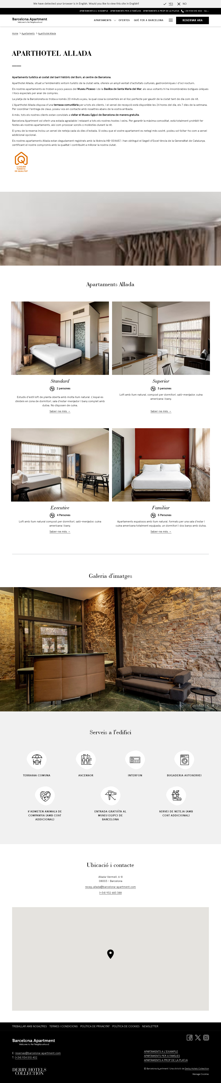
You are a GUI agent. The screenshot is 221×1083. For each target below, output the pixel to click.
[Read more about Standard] (60, 338)
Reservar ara (192, 20)
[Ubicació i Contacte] (149, 20)
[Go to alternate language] (168, 4)
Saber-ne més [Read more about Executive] (59, 532)
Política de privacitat (95, 1026)
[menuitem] (30, 1026)
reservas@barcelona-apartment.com (38, 1053)
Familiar (161, 508)
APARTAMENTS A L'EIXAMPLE (161, 1052)
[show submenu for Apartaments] (82, 20)
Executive (60, 508)
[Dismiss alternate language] (182, 4)
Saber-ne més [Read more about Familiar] (160, 532)
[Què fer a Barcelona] (116, 20)
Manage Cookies (201, 1074)
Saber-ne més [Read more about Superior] (160, 411)
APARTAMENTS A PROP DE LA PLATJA (166, 1060)
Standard (60, 381)
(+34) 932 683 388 (110, 893)
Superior (161, 381)
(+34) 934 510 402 (26, 1057)
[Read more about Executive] (60, 465)
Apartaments (28, 34)
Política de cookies (126, 1026)
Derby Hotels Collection (197, 1069)
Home (15, 34)
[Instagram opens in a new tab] (206, 1037)
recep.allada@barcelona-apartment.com (110, 887)
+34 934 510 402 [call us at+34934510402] (191, 11)
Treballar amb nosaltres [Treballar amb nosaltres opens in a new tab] (30, 1026)
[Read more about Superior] (161, 338)
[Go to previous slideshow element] (208, 705)
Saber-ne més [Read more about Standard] (59, 411)
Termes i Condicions (63, 1026)
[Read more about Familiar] (161, 465)
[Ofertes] (91, 20)
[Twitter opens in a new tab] (198, 1037)
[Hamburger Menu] (169, 20)
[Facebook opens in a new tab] (189, 1037)
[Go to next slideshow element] (217, 705)
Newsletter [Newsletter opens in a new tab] (150, 1026)
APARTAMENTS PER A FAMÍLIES (162, 1056)
